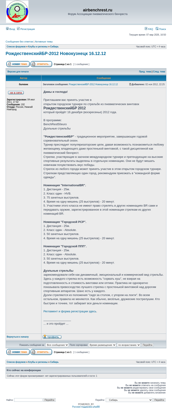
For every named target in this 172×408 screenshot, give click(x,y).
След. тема (159, 71)
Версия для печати (18, 71)
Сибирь (54, 46)
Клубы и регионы (38, 46)
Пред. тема (145, 71)
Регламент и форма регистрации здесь (69, 311)
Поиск (161, 29)
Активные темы (44, 41)
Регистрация (26, 29)
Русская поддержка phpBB (86, 407)
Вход (10, 29)
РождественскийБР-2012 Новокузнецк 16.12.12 (56, 53)
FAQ (149, 29)
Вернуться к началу (18, 337)
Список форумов (16, 46)
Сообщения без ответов (19, 41)
